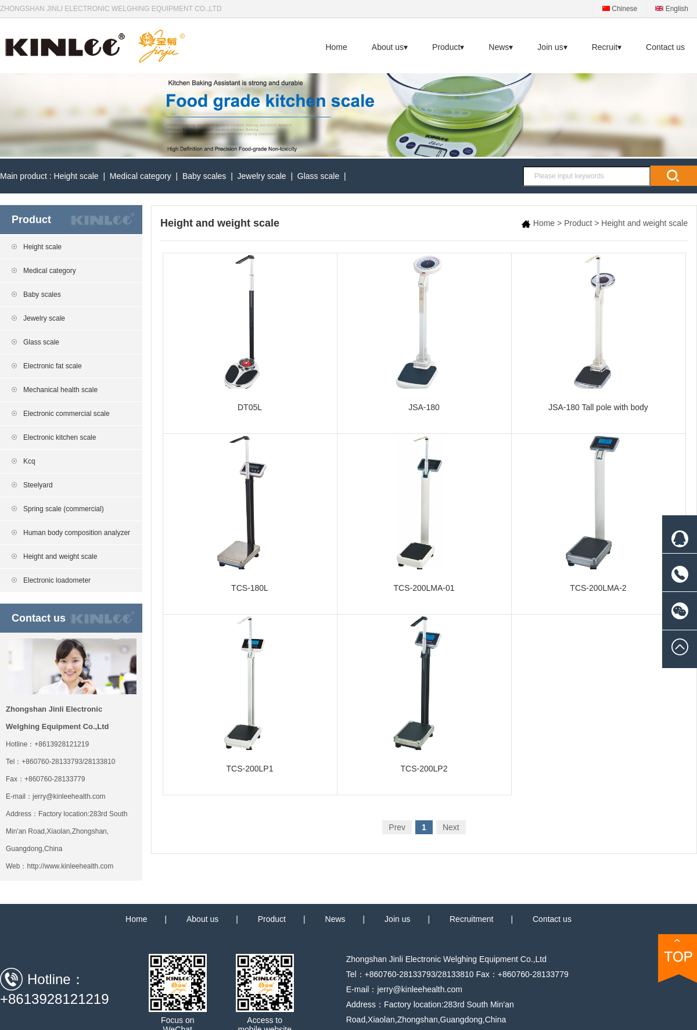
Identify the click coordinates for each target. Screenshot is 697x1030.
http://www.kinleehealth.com (70, 866)
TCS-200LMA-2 (598, 514)
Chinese (619, 9)
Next (451, 827)
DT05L (250, 333)
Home (336, 47)
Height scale (76, 176)
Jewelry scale (262, 176)
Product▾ (448, 47)
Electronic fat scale (52, 366)
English (671, 9)
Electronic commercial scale (66, 414)
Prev (397, 827)
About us (202, 919)
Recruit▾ (606, 47)
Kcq (29, 461)
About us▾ (390, 47)
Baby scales (204, 176)
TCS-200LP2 (424, 694)
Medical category (140, 176)
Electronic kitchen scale (59, 437)
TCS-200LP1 (250, 694)
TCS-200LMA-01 (424, 514)
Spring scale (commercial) (63, 509)
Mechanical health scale (60, 390)
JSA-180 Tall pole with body (598, 333)
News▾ (500, 47)
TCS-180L (250, 514)
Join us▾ (552, 47)
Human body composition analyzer (76, 533)
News (335, 919)
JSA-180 (424, 333)
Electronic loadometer (57, 580)
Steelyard (38, 485)
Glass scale (318, 176)
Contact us (665, 47)
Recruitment (471, 919)
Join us (397, 919)
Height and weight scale (60, 556)
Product (578, 223)
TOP (677, 958)
